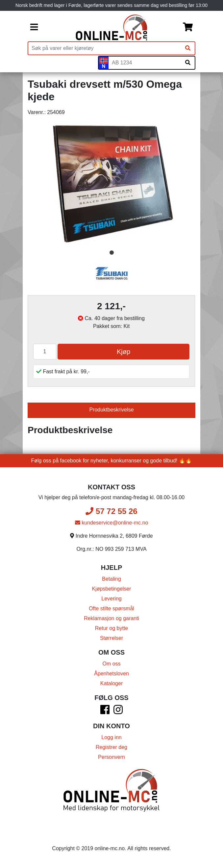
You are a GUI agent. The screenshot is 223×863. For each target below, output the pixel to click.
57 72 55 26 (111, 511)
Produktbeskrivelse (111, 409)
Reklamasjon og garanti (111, 618)
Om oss (111, 663)
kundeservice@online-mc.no (111, 522)
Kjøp (123, 351)
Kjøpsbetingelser (111, 589)
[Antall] (44, 352)
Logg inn (111, 737)
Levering (111, 598)
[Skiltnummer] (145, 63)
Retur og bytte (111, 628)
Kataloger (111, 683)
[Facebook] (105, 711)
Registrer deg (111, 747)
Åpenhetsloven (111, 673)
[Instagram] (118, 711)
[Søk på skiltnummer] (187, 63)
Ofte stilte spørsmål (111, 608)
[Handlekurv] (187, 27)
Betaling (111, 579)
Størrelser (111, 638)
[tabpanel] (111, 184)
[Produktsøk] (104, 48)
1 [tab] (111, 252)
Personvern (111, 757)
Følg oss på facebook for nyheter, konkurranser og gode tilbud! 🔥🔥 (111, 460)
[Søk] (187, 48)
